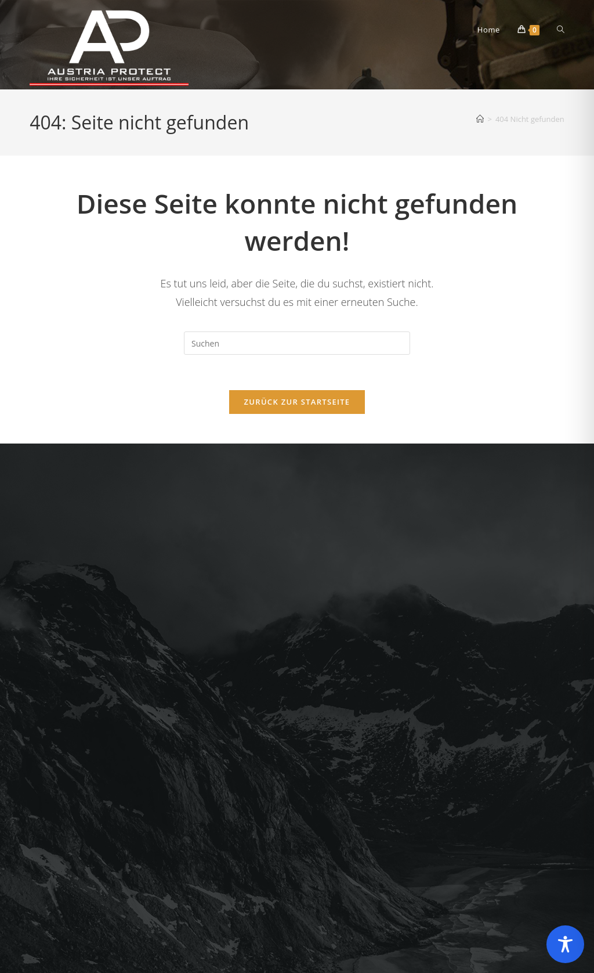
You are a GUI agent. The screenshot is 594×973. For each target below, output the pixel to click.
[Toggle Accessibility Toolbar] (565, 944)
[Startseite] (480, 119)
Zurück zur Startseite (297, 402)
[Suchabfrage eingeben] (297, 343)
